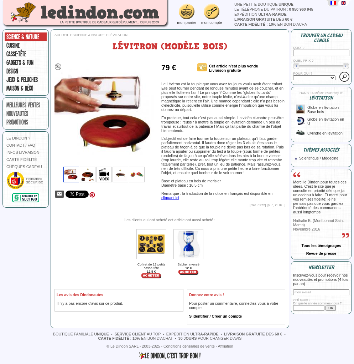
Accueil (61, 35)
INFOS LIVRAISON (22, 152)
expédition (260, 14)
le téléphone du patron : (273, 9)
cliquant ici (170, 198)
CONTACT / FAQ (20, 145)
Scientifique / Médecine (318, 158)
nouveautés (17, 113)
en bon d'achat (271, 24)
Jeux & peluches (22, 79)
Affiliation (225, 346)
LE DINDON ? (18, 138)
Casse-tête (16, 54)
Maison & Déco (19, 88)
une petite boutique (263, 4)
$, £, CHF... (276, 205)
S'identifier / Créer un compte (215, 316)
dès (263, 19)
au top (138, 334)
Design (12, 71)
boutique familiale (81, 334)
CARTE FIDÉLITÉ (21, 159)
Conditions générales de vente (189, 346)
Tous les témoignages (321, 245)
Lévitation (118, 35)
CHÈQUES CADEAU (24, 167)
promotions (17, 122)
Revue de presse (321, 253)
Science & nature (22, 36)
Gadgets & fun (19, 62)
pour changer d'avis (210, 338)
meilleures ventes (23, 105)
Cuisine (13, 45)
